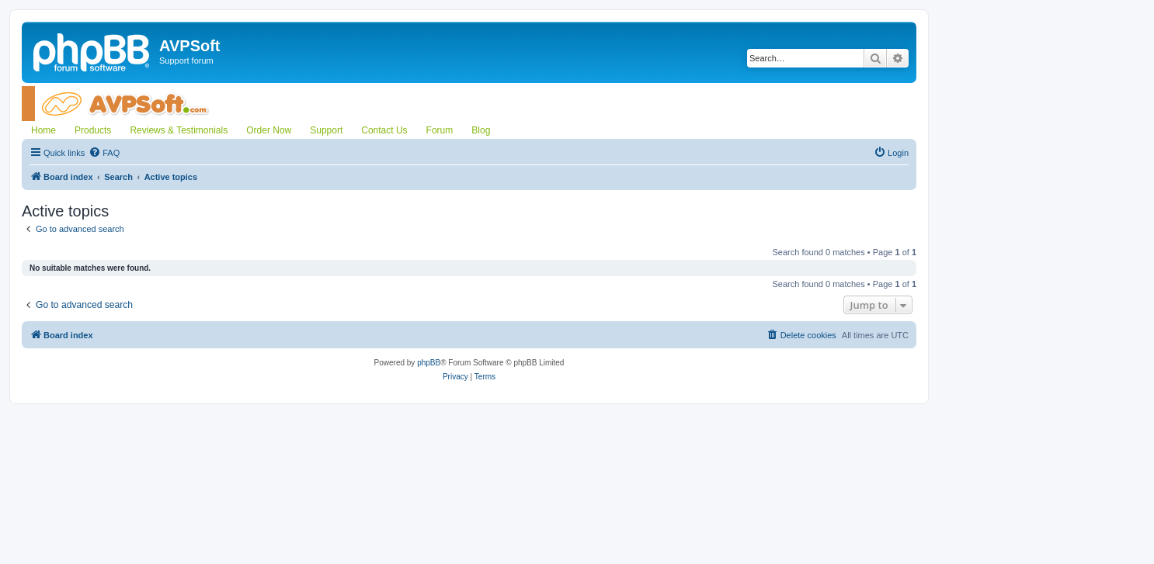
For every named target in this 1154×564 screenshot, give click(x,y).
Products (93, 130)
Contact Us (384, 130)
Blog (480, 130)
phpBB (428, 362)
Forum (440, 130)
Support (326, 130)
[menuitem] (104, 153)
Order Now (268, 130)
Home (43, 130)
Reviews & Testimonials (179, 130)
